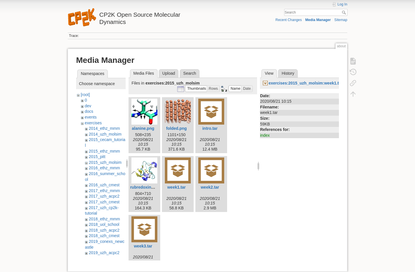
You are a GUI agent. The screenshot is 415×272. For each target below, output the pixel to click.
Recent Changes (289, 20)
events (91, 117)
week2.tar (210, 187)
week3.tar (143, 246)
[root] (85, 94)
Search (344, 12)
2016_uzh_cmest (104, 185)
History (288, 73)
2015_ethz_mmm (104, 151)
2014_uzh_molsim (105, 134)
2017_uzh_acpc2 (104, 196)
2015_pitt (97, 156)
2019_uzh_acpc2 (104, 252)
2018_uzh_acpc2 (104, 230)
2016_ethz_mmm (104, 168)
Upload (168, 73)
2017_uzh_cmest (104, 202)
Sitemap (340, 20)
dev (88, 106)
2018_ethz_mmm (104, 219)
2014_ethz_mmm (104, 128)
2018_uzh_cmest (104, 235)
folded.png (176, 128)
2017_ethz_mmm (104, 190)
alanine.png (143, 128)
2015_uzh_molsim (105, 162)
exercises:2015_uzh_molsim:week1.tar (306, 83)
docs (89, 111)
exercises (93, 123)
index (264, 135)
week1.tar (176, 187)
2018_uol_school (104, 224)
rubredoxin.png (145, 187)
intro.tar (210, 128)
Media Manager (318, 20)
